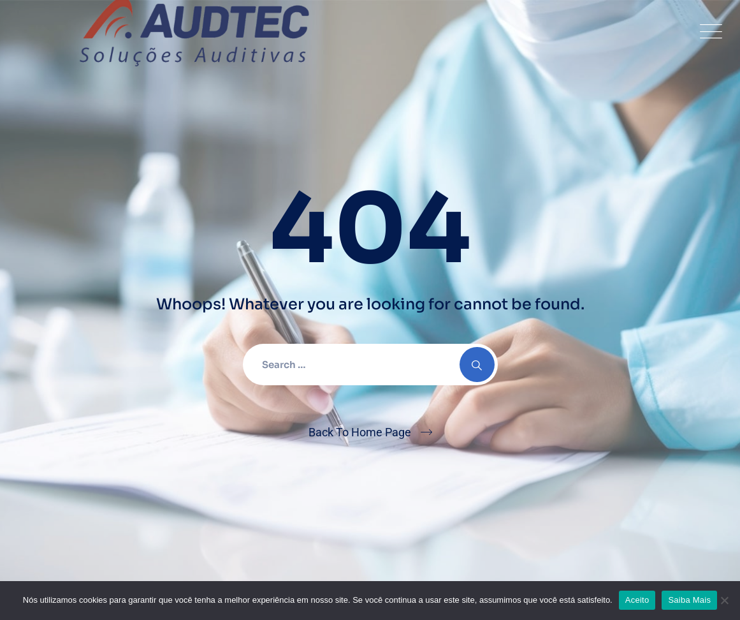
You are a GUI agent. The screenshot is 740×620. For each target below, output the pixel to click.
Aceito (637, 600)
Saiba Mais (689, 600)
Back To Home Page (359, 432)
